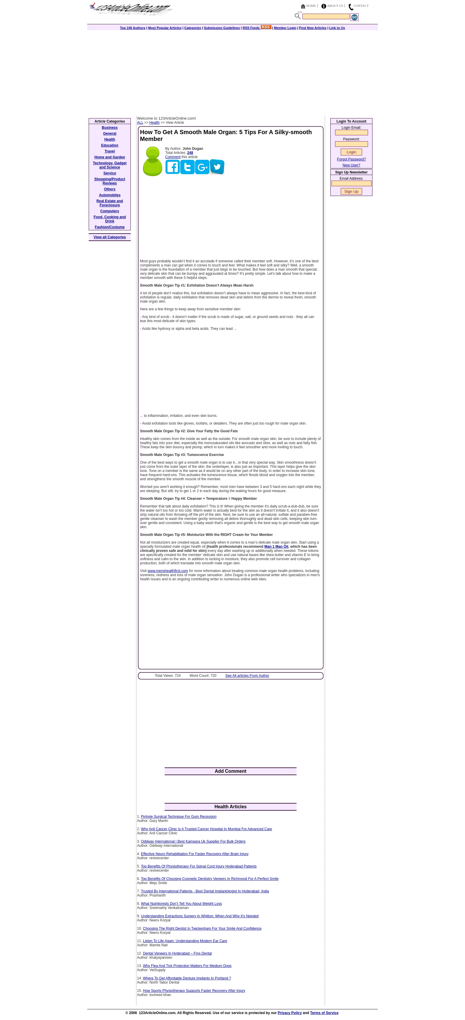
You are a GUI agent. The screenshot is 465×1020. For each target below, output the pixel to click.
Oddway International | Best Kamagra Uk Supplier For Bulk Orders (193, 841)
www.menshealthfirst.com (168, 571)
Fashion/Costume (110, 227)
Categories (192, 28)
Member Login (285, 28)
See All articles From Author (247, 676)
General (110, 133)
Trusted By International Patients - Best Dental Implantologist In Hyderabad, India (205, 891)
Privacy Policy (290, 1013)
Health (154, 123)
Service (109, 173)
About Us (335, 5)
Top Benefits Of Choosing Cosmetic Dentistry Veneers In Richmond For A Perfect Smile (209, 879)
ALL (140, 123)
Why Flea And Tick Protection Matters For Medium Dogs (187, 966)
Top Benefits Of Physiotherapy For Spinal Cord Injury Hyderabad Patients (199, 866)
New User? (351, 165)
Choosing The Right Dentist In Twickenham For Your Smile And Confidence (202, 928)
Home (311, 5)
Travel (110, 151)
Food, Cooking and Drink (110, 219)
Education (109, 145)
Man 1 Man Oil (277, 546)
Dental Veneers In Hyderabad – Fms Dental (177, 953)
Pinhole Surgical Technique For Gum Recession (178, 817)
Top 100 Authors (133, 28)
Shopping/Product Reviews (109, 181)
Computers (109, 211)
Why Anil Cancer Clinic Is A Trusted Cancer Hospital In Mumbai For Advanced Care (206, 829)
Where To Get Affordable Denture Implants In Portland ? (187, 978)
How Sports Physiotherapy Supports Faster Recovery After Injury (194, 991)
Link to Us (337, 28)
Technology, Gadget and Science (110, 165)
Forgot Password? (351, 159)
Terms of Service (324, 1013)
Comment (173, 157)
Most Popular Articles (164, 28)
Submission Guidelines (222, 28)
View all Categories (110, 237)
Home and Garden (109, 157)
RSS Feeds (257, 28)
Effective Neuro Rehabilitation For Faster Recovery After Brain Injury (195, 854)
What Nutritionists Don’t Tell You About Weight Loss (181, 904)
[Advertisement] (232, 71)
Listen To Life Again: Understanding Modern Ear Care (185, 941)
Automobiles (110, 195)
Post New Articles (313, 28)
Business (109, 128)
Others (110, 189)
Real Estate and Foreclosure (109, 203)
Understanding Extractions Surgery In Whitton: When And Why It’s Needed (200, 916)
